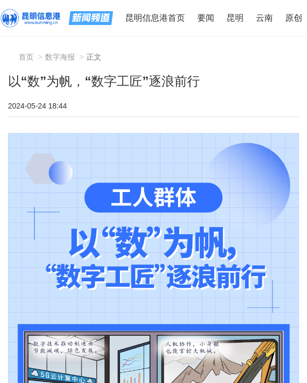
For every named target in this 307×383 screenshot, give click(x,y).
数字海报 (60, 57)
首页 (26, 57)
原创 (293, 17)
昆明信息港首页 (155, 17)
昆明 (235, 17)
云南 (264, 17)
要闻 (205, 17)
